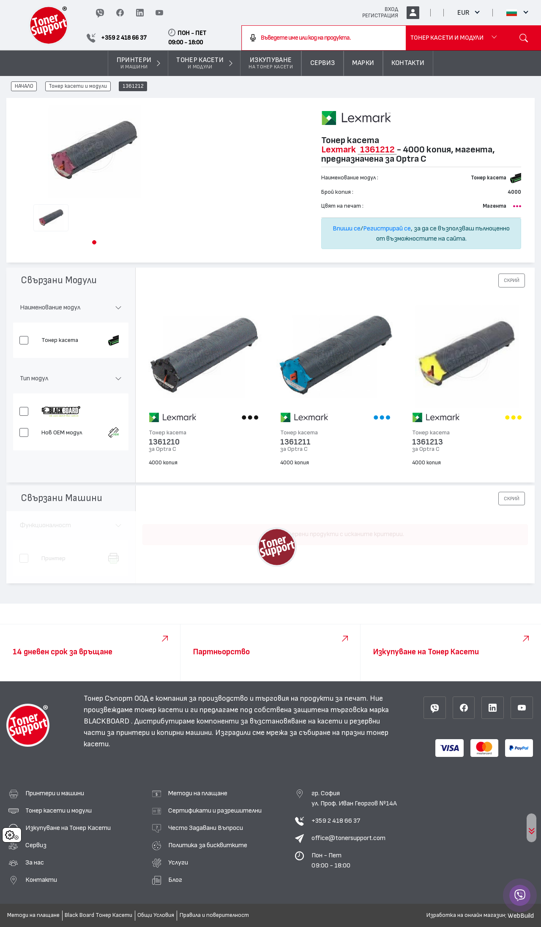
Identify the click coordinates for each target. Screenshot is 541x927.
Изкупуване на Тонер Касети (68, 827)
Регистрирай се (387, 228)
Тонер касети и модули (78, 86)
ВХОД (391, 9)
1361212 (133, 86)
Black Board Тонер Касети (98, 915)
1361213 (427, 442)
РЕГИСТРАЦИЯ (380, 16)
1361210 (164, 442)
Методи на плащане (197, 793)
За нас (34, 862)
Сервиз (35, 845)
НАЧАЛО (24, 86)
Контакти (41, 879)
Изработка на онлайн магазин (465, 915)
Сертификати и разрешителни (215, 810)
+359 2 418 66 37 (335, 820)
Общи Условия (155, 915)
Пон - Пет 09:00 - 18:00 (330, 860)
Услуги (178, 862)
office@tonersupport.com (348, 838)
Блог (175, 879)
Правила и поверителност (214, 915)
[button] (94, 242)
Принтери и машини (54, 793)
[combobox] (324, 38)
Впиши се (347, 228)
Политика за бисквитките (207, 845)
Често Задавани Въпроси (205, 827)
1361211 (295, 442)
